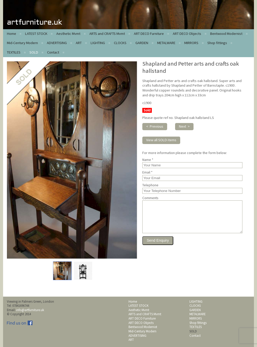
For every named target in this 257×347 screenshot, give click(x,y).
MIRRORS (191, 42)
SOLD (33, 52)
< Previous (154, 126)
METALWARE (166, 42)
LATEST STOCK (36, 33)
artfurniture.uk (34, 22)
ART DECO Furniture (149, 33)
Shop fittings (217, 42)
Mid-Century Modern (22, 42)
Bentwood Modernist (226, 33)
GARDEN (141, 42)
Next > (184, 126)
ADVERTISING (57, 42)
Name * (147, 160)
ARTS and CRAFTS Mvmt (107, 33)
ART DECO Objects (187, 33)
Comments (150, 198)
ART (79, 42)
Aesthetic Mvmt (68, 33)
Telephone (150, 185)
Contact (53, 52)
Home (11, 33)
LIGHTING (98, 42)
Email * (147, 172)
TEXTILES (13, 52)
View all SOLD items (161, 140)
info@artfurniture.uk (30, 310)
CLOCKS (120, 42)
